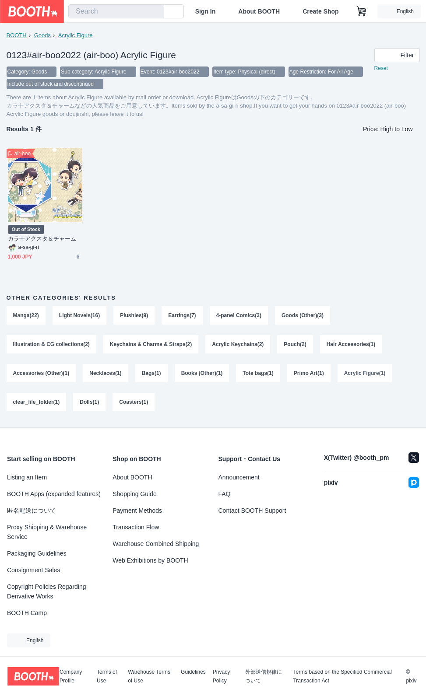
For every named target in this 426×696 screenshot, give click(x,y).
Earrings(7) (182, 315)
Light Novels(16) (79, 315)
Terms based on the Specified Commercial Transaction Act (342, 676)
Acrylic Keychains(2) (238, 344)
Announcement (239, 477)
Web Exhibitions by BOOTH (150, 560)
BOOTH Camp (27, 612)
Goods (42, 35)
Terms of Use (107, 676)
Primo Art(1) (309, 373)
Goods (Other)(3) (303, 315)
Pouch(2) (295, 344)
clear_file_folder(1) (36, 402)
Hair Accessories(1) (351, 344)
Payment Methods (137, 510)
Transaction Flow (136, 527)
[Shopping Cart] (361, 11)
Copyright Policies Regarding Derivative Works (46, 591)
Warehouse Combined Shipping (156, 543)
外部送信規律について (263, 676)
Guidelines (193, 672)
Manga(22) (26, 315)
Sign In (205, 11)
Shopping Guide (134, 493)
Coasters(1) (133, 402)
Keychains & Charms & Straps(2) (151, 344)
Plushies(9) (134, 315)
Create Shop (320, 11)
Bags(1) (151, 373)
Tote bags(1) (258, 373)
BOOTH (17, 35)
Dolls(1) (89, 402)
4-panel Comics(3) (238, 315)
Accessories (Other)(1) (41, 373)
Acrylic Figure (75, 35)
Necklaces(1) (105, 373)
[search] (155, 12)
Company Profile (71, 676)
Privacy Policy (221, 676)
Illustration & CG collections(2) (51, 344)
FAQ (224, 493)
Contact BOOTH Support (252, 510)
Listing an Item (27, 477)
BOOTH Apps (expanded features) (54, 493)
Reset (381, 68)
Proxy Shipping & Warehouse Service (47, 532)
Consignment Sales (33, 570)
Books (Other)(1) (202, 373)
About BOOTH (259, 11)
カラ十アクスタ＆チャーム (42, 238)
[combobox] (116, 11)
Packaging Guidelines (36, 553)
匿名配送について (31, 510)
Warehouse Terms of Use (149, 676)
